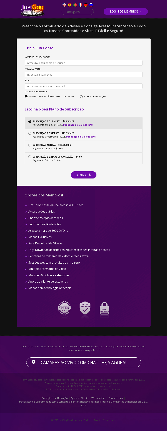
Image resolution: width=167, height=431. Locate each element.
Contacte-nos (115, 397)
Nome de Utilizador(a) (37, 57)
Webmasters (98, 397)
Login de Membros (124, 11)
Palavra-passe (32, 69)
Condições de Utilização (55, 397)
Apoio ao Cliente (79, 397)
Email (28, 81)
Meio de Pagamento (36, 92)
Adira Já (83, 175)
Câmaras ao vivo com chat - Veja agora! (83, 362)
